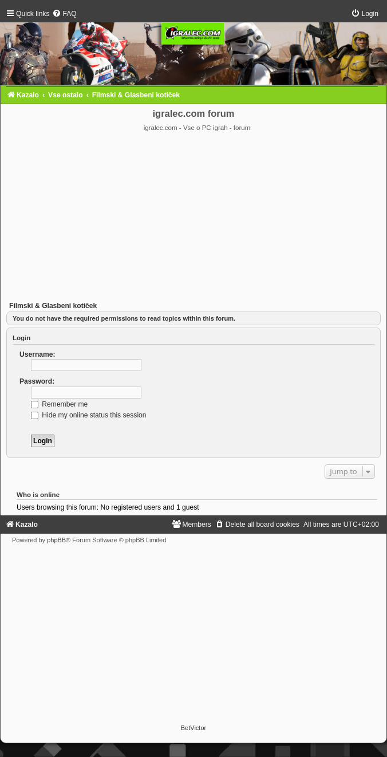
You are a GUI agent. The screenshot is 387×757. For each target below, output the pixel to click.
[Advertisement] (193, 218)
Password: (36, 381)
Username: (37, 354)
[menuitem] (64, 14)
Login (21, 337)
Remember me (59, 404)
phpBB (56, 540)
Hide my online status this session (89, 415)
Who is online (38, 494)
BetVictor (193, 727)
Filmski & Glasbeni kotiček (53, 306)
